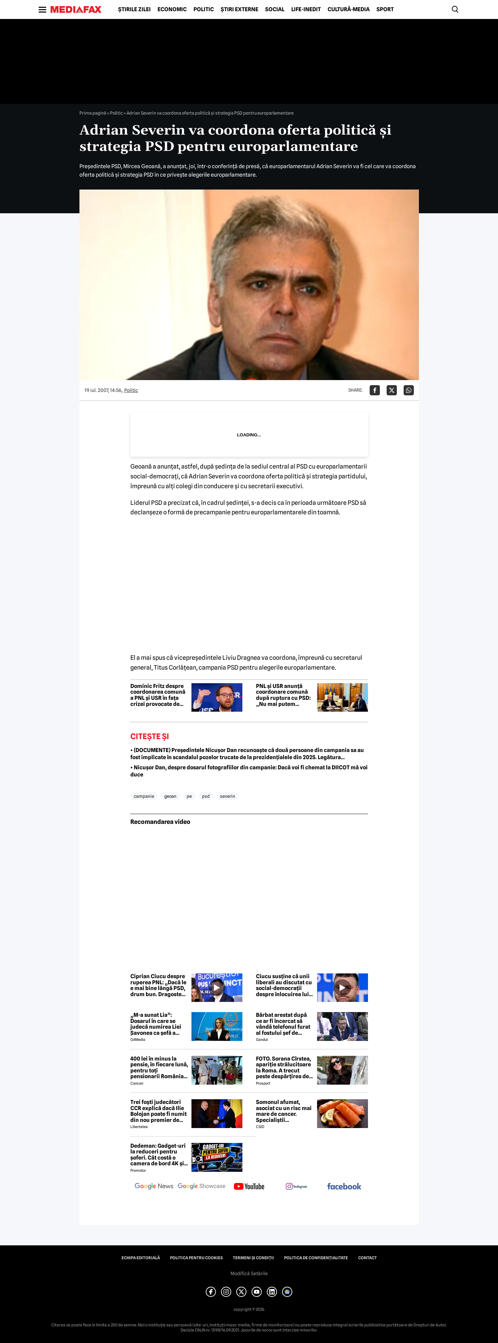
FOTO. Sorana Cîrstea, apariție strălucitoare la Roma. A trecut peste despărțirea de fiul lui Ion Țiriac (283, 1068)
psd (206, 796)
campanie (144, 796)
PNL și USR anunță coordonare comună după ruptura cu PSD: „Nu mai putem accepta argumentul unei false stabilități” (283, 695)
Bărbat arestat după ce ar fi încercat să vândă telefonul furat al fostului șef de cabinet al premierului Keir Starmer (285, 1024)
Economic (172, 9)
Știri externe (239, 9)
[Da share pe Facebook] (375, 390)
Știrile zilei (134, 9)
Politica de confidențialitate (316, 1258)
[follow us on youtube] (249, 1187)
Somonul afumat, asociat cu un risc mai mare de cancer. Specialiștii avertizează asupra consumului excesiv (284, 1111)
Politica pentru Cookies (196, 1258)
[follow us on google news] (154, 1187)
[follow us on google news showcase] (201, 1187)
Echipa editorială (141, 1258)
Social (274, 9)
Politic (203, 9)
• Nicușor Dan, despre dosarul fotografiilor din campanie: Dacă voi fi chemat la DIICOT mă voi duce (249, 771)
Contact (367, 1258)
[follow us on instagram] (296, 1187)
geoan (170, 796)
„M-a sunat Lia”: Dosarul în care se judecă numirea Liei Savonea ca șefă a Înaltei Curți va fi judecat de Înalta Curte (155, 1024)
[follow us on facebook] (344, 1187)
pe (189, 796)
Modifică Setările (249, 1273)
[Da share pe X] (392, 390)
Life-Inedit (306, 9)
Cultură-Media (349, 9)
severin (227, 796)
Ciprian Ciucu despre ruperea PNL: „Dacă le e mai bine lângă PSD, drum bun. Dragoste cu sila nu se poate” (158, 985)
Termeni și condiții (253, 1258)
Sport (385, 9)
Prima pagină (92, 113)
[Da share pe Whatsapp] (409, 390)
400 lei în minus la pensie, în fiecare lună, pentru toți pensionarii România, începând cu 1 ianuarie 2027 (159, 1068)
